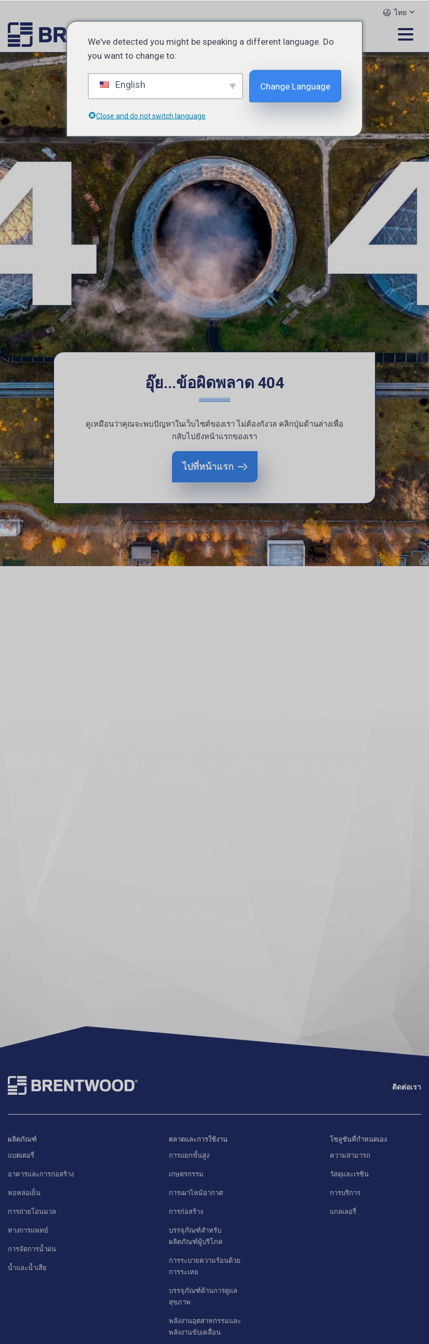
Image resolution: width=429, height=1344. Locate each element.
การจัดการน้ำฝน (32, 1249)
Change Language (295, 86)
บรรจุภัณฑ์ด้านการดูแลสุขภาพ (203, 1296)
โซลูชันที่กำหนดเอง (358, 1139)
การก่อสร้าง (186, 1211)
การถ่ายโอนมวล (32, 1211)
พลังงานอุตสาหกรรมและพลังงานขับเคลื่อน (205, 1326)
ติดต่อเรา (406, 1087)
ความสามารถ (350, 1155)
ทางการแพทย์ (28, 1230)
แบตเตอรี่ (21, 1155)
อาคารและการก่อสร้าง (41, 1174)
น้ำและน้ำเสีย (27, 1268)
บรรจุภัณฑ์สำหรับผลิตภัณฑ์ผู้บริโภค (196, 1236)
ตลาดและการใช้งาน (198, 1139)
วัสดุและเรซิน (349, 1174)
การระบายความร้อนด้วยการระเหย (204, 1266)
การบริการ (345, 1193)
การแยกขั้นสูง (189, 1155)
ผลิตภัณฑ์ (22, 1139)
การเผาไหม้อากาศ (196, 1193)
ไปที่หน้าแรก (208, 466)
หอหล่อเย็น (24, 1193)
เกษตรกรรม (186, 1174)
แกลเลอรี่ (343, 1211)
